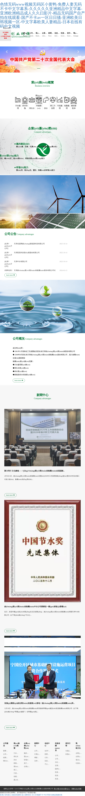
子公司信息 (48, 764)
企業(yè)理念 (80, 756)
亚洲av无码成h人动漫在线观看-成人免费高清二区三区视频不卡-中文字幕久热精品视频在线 (31, 795)
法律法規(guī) (38, 761)
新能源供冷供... (19, 763)
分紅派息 (58, 762)
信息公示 (48, 761)
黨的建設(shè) (28, 753)
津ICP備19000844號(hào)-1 (62, 789)
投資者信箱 (59, 779)
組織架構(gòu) (8, 757)
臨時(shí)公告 (59, 769)
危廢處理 (17, 776)
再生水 (16, 756)
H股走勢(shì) (69, 754)
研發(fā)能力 (28, 760)
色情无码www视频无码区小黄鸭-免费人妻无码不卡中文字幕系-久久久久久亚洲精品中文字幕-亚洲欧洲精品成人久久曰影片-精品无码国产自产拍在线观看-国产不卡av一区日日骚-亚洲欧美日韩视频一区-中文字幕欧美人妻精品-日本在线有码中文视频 (42, 15)
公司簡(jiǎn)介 (8, 754)
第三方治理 (17, 770)
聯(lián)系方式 (8, 761)
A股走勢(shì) (69, 751)
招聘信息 (48, 754)
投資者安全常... (60, 775)
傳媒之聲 (37, 757)
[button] (6, 51)
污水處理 (17, 753)
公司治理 (58, 759)
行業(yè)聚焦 (38, 754)
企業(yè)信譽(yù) (29, 766)
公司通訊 (58, 755)
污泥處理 (17, 773)
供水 (15, 760)
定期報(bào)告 (60, 765)
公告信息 (48, 757)
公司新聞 (37, 751)
